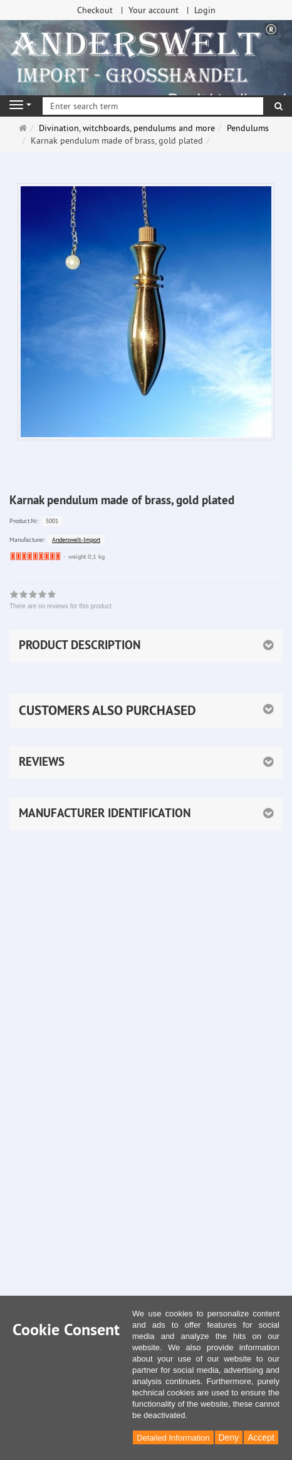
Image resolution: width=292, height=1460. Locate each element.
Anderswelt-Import (76, 540)
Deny (229, 1437)
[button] (146, 710)
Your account (153, 10)
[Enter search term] (153, 106)
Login (205, 10)
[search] (278, 106)
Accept (261, 1437)
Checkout (95, 10)
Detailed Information (173, 1437)
